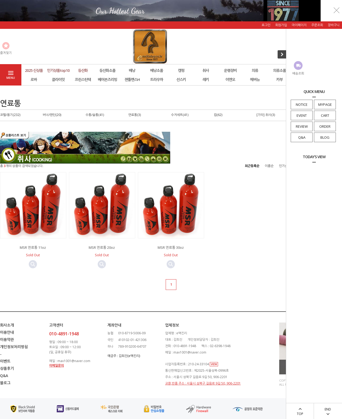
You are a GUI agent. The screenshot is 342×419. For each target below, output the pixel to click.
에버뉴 (255, 79)
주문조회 (317, 25)
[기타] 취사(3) (265, 114)
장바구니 (334, 25)
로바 (33, 79)
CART (325, 115)
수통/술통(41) (95, 114)
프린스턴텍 (83, 79)
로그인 (266, 25)
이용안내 (7, 332)
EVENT (302, 115)
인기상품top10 (58, 70)
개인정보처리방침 (14, 346)
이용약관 (7, 339)
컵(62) (218, 114)
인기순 (283, 166)
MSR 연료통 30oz (171, 247)
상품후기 (7, 368)
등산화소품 (107, 70)
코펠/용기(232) (10, 114)
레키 (206, 79)
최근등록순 (252, 166)
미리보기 (33, 264)
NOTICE (302, 104)
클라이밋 (58, 79)
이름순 (269, 166)
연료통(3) (134, 114)
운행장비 (230, 70)
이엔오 (230, 79)
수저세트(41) (179, 114)
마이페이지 (299, 25)
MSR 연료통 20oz (102, 247)
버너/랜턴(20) (52, 114)
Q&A (301, 137)
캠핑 (181, 70)
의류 (255, 70)
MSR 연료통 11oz (33, 247)
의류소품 (279, 70)
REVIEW (302, 126)
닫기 (337, 10)
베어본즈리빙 (107, 79)
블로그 (5, 382)
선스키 (181, 79)
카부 (279, 79)
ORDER (325, 126)
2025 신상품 (34, 70)
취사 (206, 70)
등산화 (83, 70)
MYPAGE (325, 104)
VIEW (214, 364)
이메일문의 (56, 365)
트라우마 (156, 79)
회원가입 (281, 25)
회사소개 (7, 325)
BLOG (324, 137)
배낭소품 (156, 70)
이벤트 (5, 361)
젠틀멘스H (132, 79)
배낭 (132, 70)
